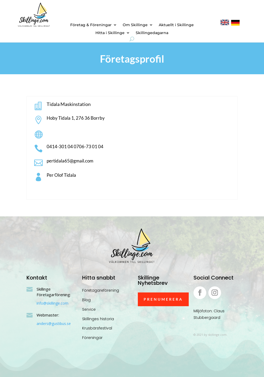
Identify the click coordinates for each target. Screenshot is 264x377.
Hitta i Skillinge (110, 33)
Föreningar (92, 337)
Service (89, 309)
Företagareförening (100, 290)
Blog (86, 299)
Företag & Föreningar (91, 25)
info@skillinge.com (52, 303)
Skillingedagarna (152, 33)
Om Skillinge (135, 25)
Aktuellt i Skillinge (176, 25)
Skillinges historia (98, 319)
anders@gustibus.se (54, 323)
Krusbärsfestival (97, 328)
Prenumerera (163, 299)
